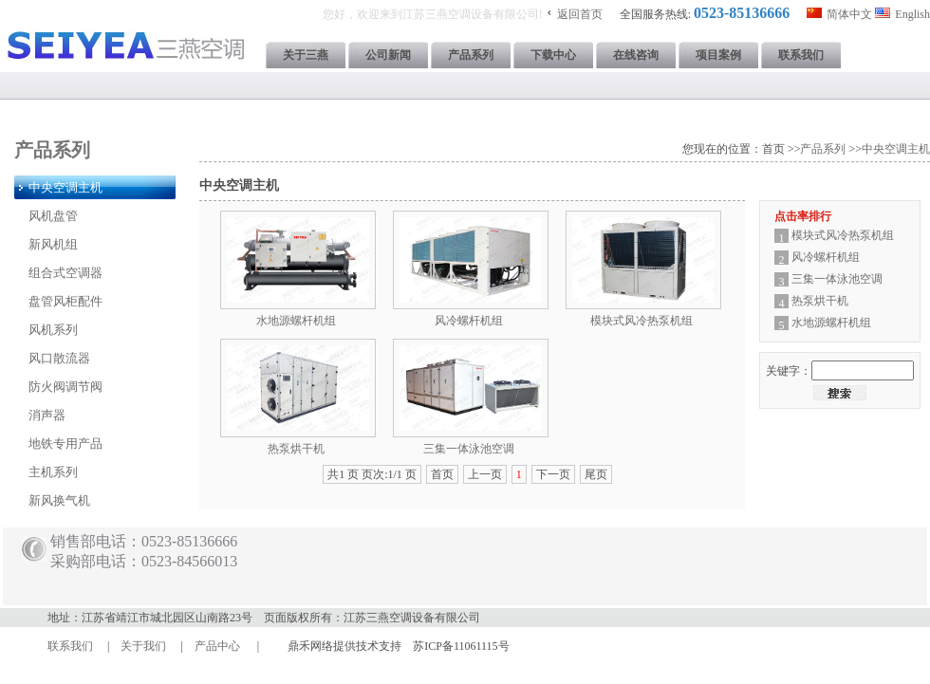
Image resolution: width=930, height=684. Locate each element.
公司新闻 (388, 55)
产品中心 (217, 646)
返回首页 (580, 14)
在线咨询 (636, 55)
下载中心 (553, 55)
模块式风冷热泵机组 (641, 320)
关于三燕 (305, 55)
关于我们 (143, 646)
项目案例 (718, 55)
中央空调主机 (896, 149)
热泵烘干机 (296, 448)
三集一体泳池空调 (468, 448)
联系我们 (801, 55)
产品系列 (470, 55)
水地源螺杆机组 (296, 320)
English (912, 14)
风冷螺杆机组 (469, 320)
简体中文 (849, 14)
